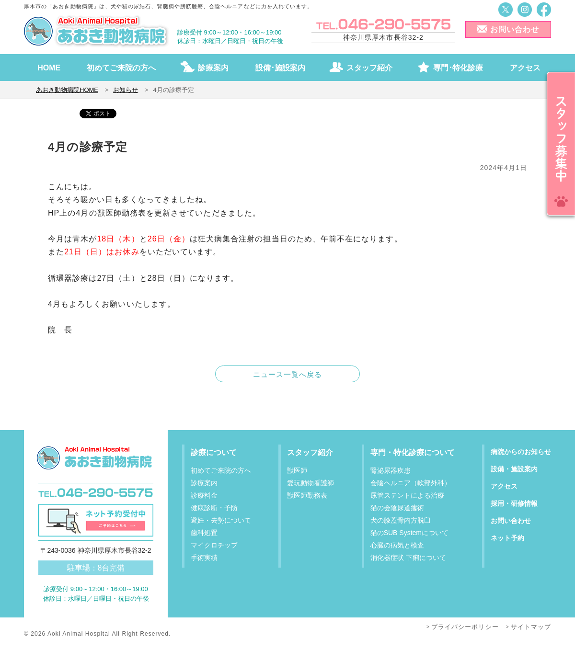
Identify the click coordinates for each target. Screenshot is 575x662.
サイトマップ (531, 626)
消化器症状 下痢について (408, 557)
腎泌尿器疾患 (390, 470)
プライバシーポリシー (465, 626)
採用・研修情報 (514, 503)
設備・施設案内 (514, 469)
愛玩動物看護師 (310, 483)
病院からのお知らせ (521, 452)
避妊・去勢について (221, 520)
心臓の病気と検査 (397, 545)
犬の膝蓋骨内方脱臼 (400, 520)
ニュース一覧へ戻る (287, 374)
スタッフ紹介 (369, 68)
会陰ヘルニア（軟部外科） (410, 483)
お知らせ (125, 89)
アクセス (525, 68)
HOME (48, 68)
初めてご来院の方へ (121, 68)
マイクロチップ (214, 545)
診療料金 (204, 495)
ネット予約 (507, 538)
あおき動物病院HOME (67, 89)
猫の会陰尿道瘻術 (397, 508)
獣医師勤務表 (307, 495)
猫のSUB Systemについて (409, 532)
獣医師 (297, 470)
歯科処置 (204, 532)
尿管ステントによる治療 (407, 495)
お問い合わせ (514, 29)
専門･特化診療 (458, 68)
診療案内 (213, 68)
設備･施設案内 (280, 68)
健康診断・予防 (214, 508)
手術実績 (204, 557)
